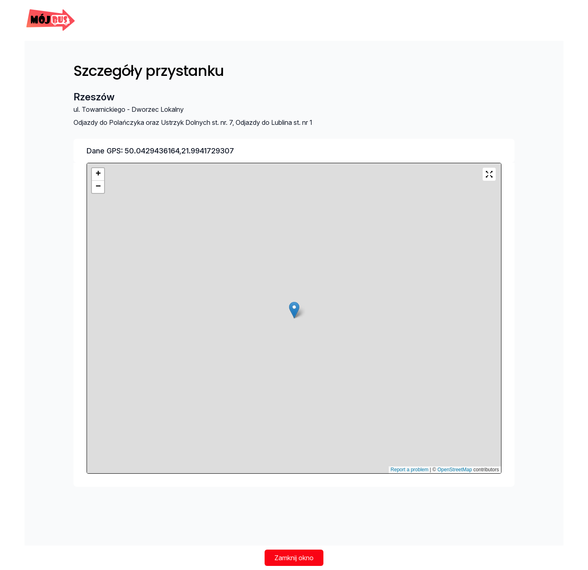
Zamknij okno (294, 558)
